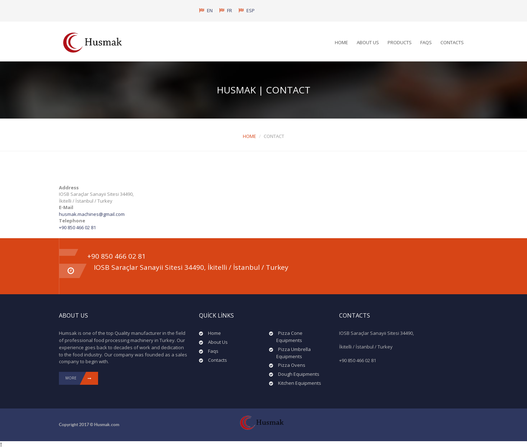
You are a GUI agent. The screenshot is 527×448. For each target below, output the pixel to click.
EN (206, 10)
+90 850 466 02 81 (77, 227)
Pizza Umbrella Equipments (293, 353)
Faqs (426, 42)
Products (400, 42)
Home (341, 42)
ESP (247, 10)
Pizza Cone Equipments (289, 336)
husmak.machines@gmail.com (92, 214)
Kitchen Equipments (299, 383)
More (81, 378)
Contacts (452, 42)
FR (225, 10)
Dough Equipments (298, 374)
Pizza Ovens (291, 365)
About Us (368, 42)
